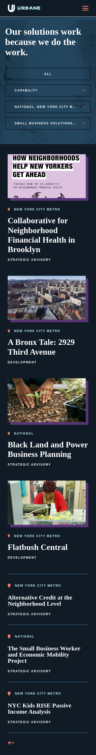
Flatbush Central (38, 547)
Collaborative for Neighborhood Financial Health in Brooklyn (41, 235)
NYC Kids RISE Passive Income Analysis (39, 708)
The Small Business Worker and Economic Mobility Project (44, 654)
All (48, 74)
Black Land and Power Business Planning (48, 449)
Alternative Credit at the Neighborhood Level (40, 600)
